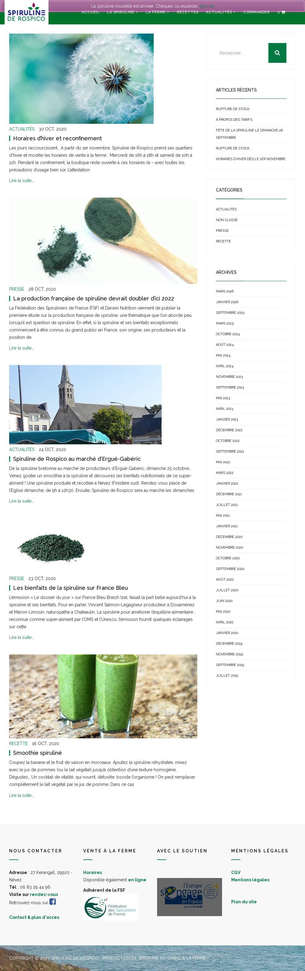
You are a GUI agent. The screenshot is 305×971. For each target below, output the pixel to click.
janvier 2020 (227, 633)
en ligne (137, 879)
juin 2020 (224, 601)
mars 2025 (225, 323)
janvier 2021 (227, 526)
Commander (256, 12)
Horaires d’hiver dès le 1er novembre (250, 159)
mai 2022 (223, 462)
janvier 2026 (227, 302)
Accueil (91, 12)
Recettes (188, 12)
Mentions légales (250, 879)
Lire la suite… (21, 180)
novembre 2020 (229, 548)
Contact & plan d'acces (34, 917)
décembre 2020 (229, 537)
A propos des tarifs (234, 120)
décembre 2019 (229, 644)
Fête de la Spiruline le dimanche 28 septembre (249, 134)
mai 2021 (223, 516)
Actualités (219, 12)
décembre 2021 (229, 494)
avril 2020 (224, 622)
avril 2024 (224, 366)
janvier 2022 (227, 484)
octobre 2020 (228, 558)
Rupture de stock (232, 109)
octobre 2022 (228, 441)
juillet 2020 (227, 590)
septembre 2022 (230, 451)
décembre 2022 (229, 430)
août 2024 (225, 345)
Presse (16, 289)
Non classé (227, 220)
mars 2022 (225, 473)
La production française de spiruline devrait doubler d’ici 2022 (93, 298)
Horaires (92, 872)
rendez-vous (44, 894)
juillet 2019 (227, 676)
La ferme (156, 12)
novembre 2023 (229, 377)
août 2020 (225, 580)
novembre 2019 (229, 654)
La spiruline (121, 12)
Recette (18, 743)
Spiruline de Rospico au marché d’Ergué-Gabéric (77, 459)
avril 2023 (224, 409)
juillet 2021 (227, 505)
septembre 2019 (230, 665)
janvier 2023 (227, 419)
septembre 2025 (230, 313)
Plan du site (244, 901)
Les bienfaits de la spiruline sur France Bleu (70, 588)
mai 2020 (223, 612)
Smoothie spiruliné (37, 753)
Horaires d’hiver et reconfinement (57, 138)
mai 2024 (223, 355)
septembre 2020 (230, 569)
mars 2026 (225, 291)
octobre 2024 (228, 334)
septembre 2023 (230, 387)
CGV (235, 872)
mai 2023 (223, 398)
